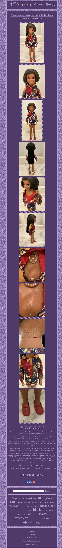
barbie (43, 513)
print (22, 506)
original (45, 518)
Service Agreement (32, 544)
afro (27, 506)
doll (41, 498)
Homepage (31, 531)
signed (18, 511)
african (28, 522)
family (23, 514)
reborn (51, 510)
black (37, 509)
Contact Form (31, 537)
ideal (45, 510)
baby (14, 498)
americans (31, 498)
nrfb (38, 523)
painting (27, 502)
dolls (46, 502)
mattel (35, 502)
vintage (13, 505)
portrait (35, 514)
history (28, 510)
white (19, 514)
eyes (23, 510)
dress (41, 502)
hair (29, 514)
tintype (52, 502)
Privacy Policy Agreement (31, 541)
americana (34, 506)
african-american (35, 519)
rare (13, 501)
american (21, 518)
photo (48, 498)
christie (13, 510)
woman (21, 498)
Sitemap (32, 534)
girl (53, 505)
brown (19, 502)
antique (44, 505)
